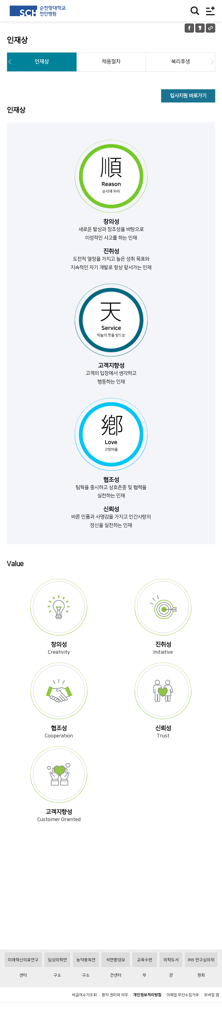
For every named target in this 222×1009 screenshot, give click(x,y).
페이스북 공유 (189, 28)
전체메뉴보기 (210, 10)
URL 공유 (210, 28)
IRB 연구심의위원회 (201, 975)
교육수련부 (144, 975)
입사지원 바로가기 (188, 95)
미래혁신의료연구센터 (23, 975)
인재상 (42, 62)
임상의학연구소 (57, 975)
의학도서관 (171, 975)
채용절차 (111, 62)
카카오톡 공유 (200, 28)
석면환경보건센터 (115, 975)
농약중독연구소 (86, 975)
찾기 (194, 10)
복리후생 (180, 62)
